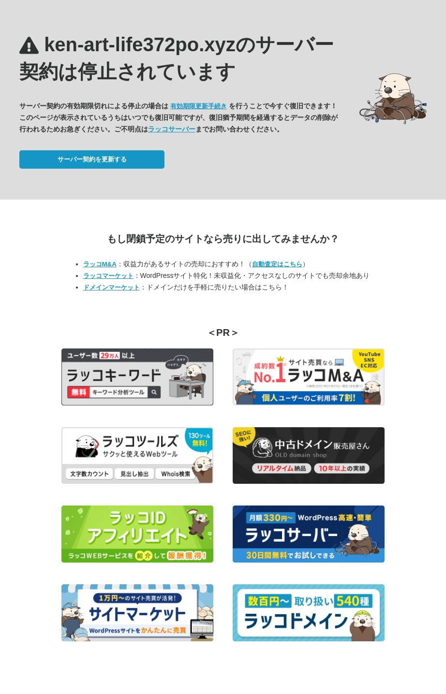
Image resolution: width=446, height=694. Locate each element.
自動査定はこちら (277, 264)
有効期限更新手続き (198, 106)
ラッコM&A (100, 264)
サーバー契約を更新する (92, 159)
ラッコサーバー (171, 129)
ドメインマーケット (111, 287)
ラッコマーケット (108, 275)
